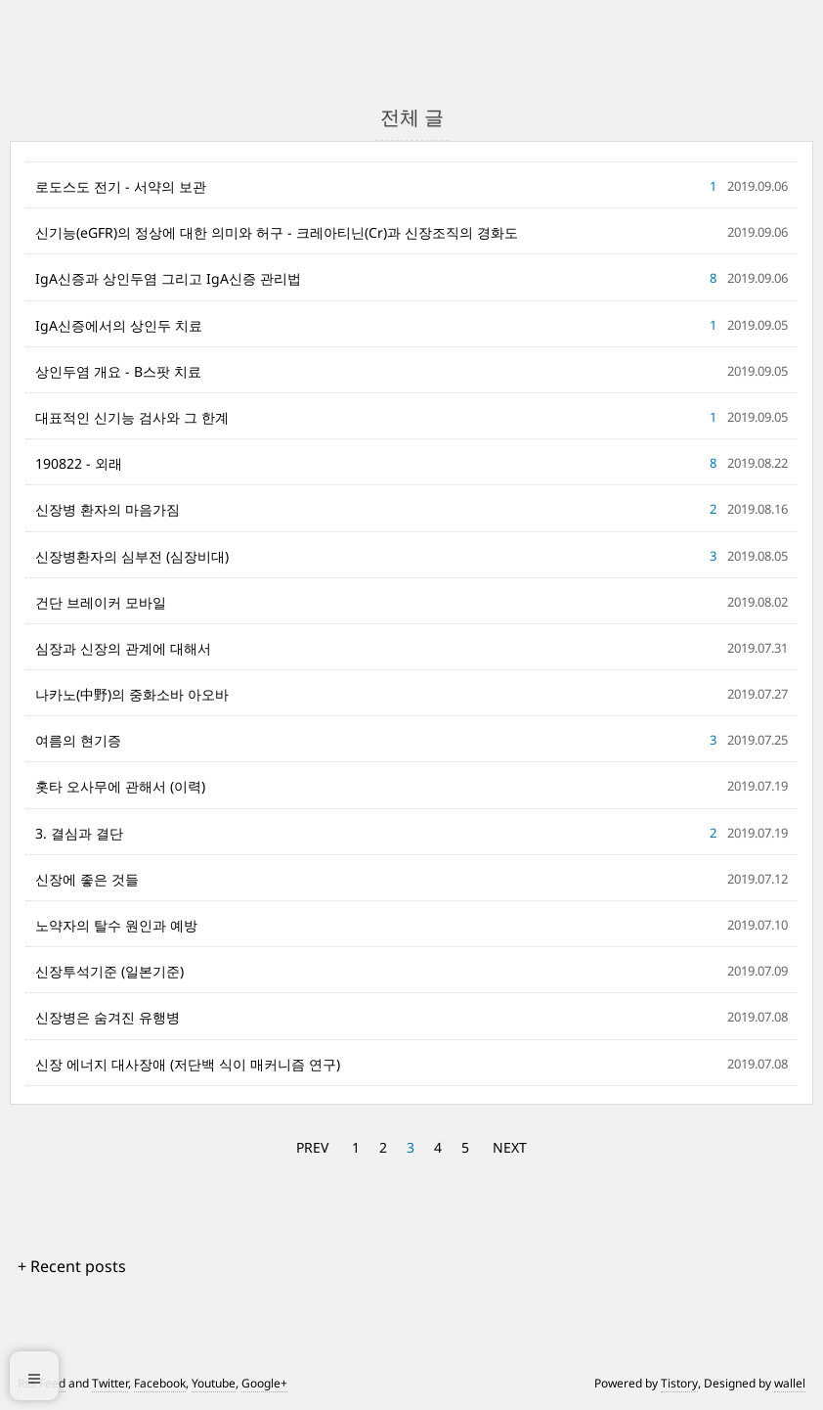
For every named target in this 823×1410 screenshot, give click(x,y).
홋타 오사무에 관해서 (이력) (120, 786)
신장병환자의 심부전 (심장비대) (132, 556)
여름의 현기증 (78, 740)
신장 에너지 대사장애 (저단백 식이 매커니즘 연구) (187, 1064)
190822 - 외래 (78, 463)
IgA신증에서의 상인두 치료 (118, 325)
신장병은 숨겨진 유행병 (107, 1017)
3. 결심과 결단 (79, 833)
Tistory (679, 1383)
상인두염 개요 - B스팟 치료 (118, 371)
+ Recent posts (72, 1266)
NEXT (510, 1147)
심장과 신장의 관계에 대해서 (123, 648)
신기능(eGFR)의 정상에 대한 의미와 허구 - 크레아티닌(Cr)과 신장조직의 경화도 (276, 232)
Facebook (160, 1383)
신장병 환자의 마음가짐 (107, 509)
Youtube (214, 1383)
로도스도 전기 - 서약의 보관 (120, 186)
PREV (312, 1147)
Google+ (264, 1383)
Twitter (110, 1383)
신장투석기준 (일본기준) (109, 971)
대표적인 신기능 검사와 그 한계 (132, 417)
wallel (789, 1383)
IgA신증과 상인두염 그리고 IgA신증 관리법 (168, 278)
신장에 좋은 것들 (87, 879)
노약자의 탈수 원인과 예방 (116, 925)
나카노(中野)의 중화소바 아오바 (132, 694)
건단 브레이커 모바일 (100, 602)
